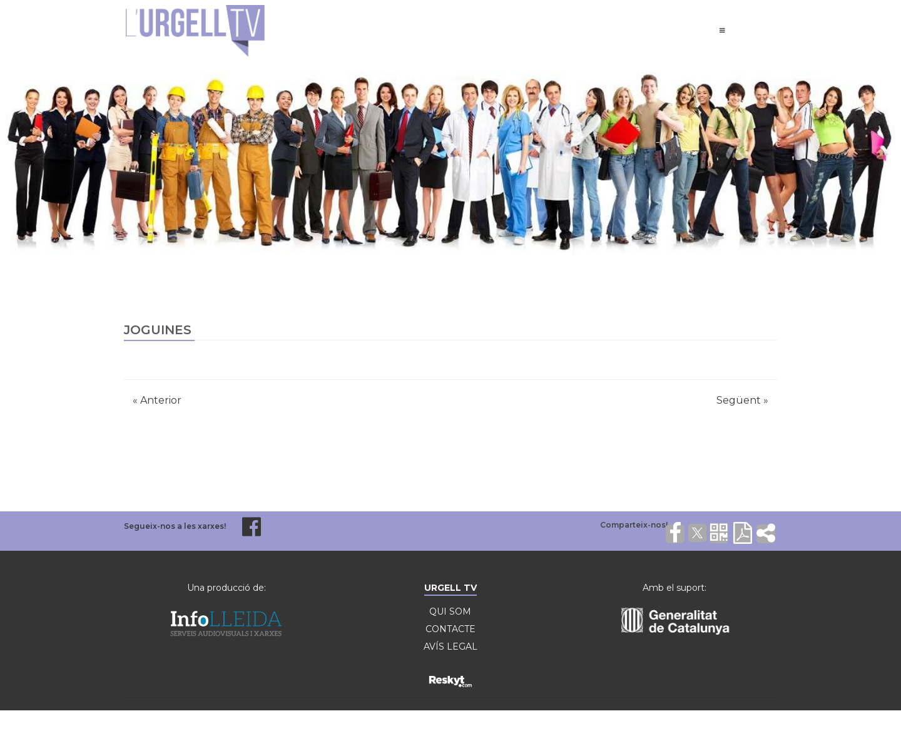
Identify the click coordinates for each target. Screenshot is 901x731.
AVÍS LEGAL (450, 646)
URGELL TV (450, 587)
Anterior (157, 400)
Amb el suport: (674, 587)
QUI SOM (450, 611)
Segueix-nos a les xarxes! (175, 526)
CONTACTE (450, 629)
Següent (742, 400)
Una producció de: (226, 587)
